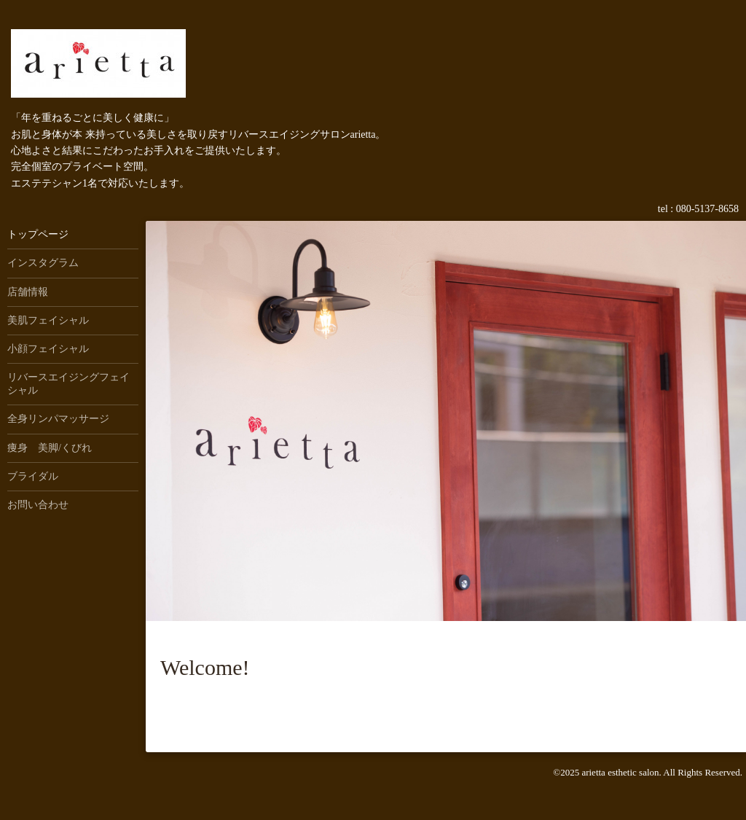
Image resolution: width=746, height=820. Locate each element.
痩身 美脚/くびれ (49, 447)
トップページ (37, 234)
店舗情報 (27, 291)
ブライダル (32, 476)
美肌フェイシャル (48, 320)
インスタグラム (43, 262)
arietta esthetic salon (620, 772)
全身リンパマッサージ (58, 418)
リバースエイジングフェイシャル (68, 384)
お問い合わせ (37, 504)
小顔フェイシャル (48, 348)
